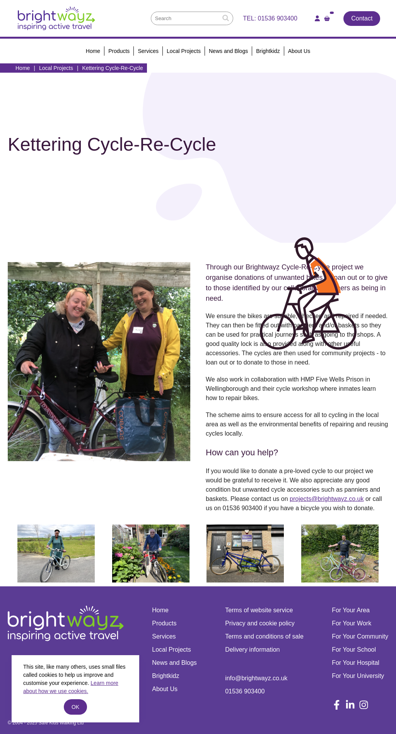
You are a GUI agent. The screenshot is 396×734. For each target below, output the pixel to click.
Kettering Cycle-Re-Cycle (112, 68)
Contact (361, 18)
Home (22, 68)
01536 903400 (277, 18)
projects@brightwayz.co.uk (327, 499)
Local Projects (56, 68)
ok (75, 707)
